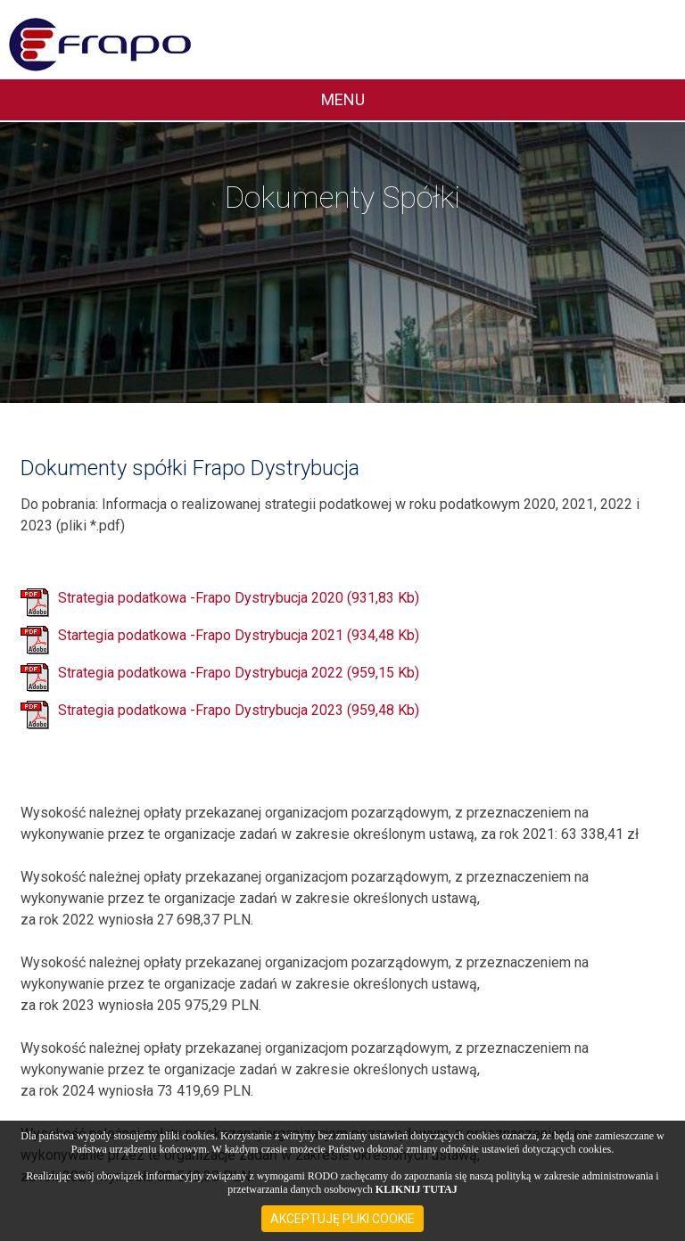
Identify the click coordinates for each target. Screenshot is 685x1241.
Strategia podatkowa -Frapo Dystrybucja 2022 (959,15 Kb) (238, 673)
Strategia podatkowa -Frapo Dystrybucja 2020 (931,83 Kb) (238, 598)
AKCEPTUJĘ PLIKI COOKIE (342, 1219)
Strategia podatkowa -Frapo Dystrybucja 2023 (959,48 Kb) (238, 711)
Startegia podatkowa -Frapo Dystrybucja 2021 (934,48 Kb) (238, 636)
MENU (343, 99)
